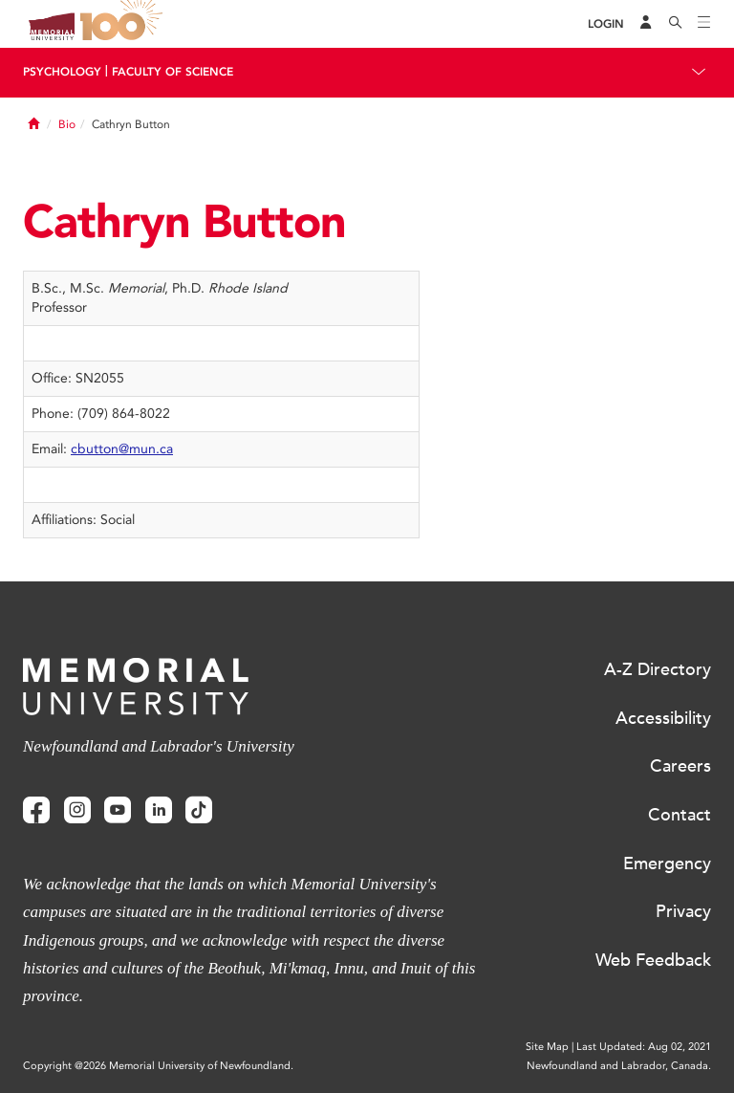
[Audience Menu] (646, 23)
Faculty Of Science (172, 71)
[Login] (606, 24)
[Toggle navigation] (704, 24)
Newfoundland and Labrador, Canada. (619, 1066)
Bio (67, 124)
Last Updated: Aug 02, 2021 (643, 1046)
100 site (124, 24)
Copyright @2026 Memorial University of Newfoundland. (158, 1066)
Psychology (62, 71)
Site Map (547, 1046)
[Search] (675, 23)
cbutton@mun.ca (122, 449)
